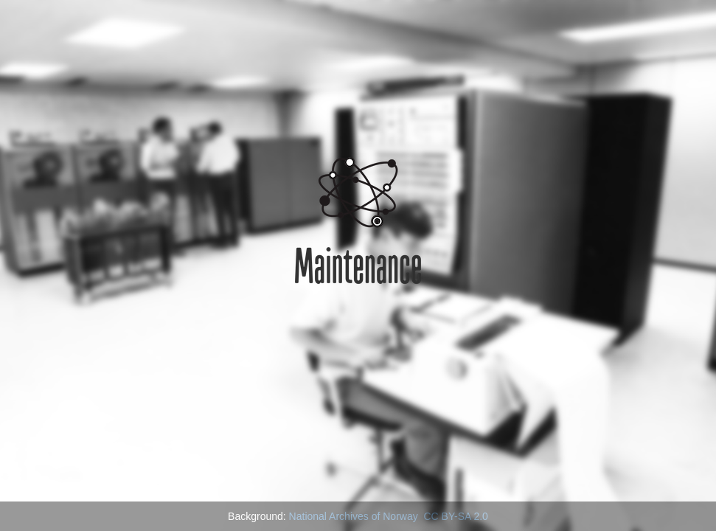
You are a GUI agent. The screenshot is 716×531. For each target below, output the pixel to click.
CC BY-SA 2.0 (455, 516)
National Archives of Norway (353, 516)
